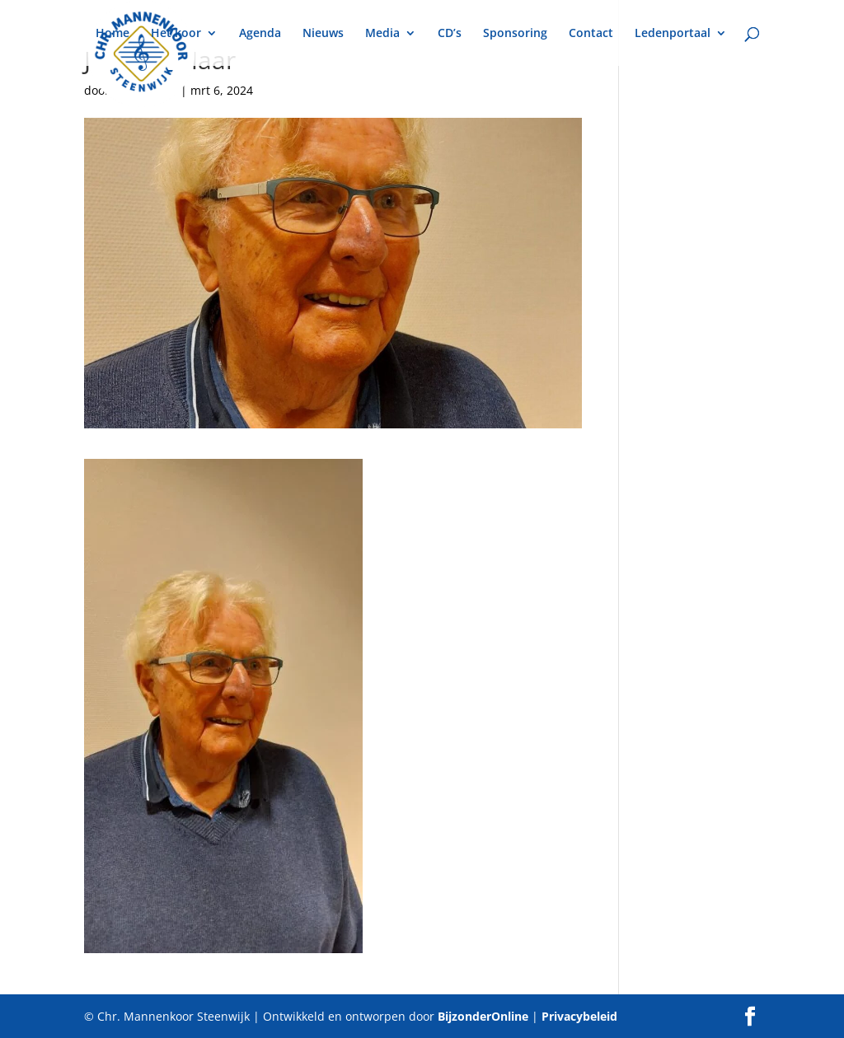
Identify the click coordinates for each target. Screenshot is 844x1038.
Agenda (260, 33)
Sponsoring (515, 33)
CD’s (450, 33)
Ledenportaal (672, 33)
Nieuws (323, 33)
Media (382, 33)
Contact (591, 33)
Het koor (176, 33)
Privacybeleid (579, 1016)
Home (112, 33)
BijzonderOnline (483, 1016)
